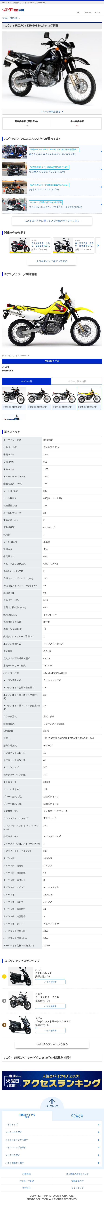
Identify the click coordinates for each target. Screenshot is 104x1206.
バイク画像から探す (14, 1163)
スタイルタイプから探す (16, 1140)
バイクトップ (11, 1124)
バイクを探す (50, 982)
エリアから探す (12, 1155)
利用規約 (26, 1174)
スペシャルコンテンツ (77, 1116)
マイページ (88, 12)
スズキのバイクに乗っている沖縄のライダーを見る (52, 220)
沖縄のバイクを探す (27, 1116)
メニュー (97, 12)
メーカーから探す (13, 1132)
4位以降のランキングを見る (52, 1044)
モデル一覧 (26, 381)
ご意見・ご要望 (26, 1181)
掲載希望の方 (77, 1181)
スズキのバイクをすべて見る (51, 261)
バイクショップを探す (15, 1147)
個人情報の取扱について (77, 1174)
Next (97, 245)
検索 (78, 12)
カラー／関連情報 (77, 381)
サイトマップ (77, 1188)
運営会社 (26, 1188)
